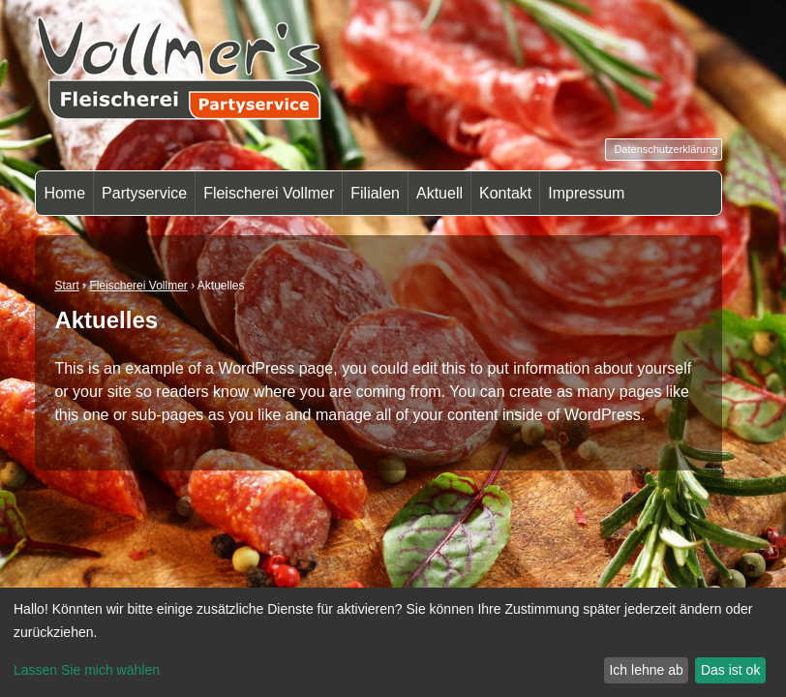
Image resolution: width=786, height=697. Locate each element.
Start (66, 285)
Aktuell (439, 193)
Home (64, 193)
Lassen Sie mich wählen (87, 670)
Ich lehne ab (645, 670)
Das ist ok (730, 670)
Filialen (375, 193)
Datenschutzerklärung (665, 149)
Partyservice (144, 193)
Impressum (586, 193)
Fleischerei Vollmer (268, 193)
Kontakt (505, 193)
